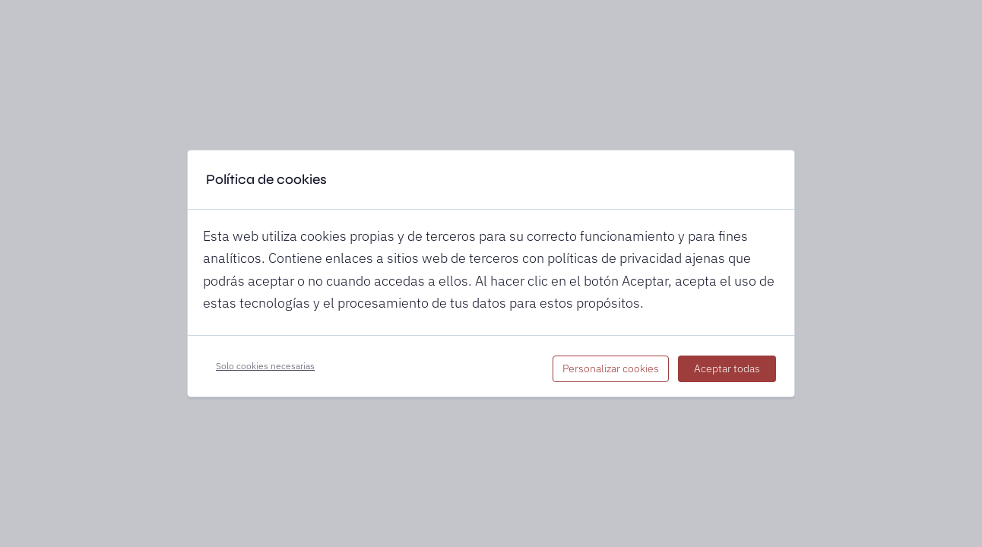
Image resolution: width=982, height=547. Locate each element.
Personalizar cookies (610, 368)
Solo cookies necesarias (265, 366)
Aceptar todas (727, 368)
